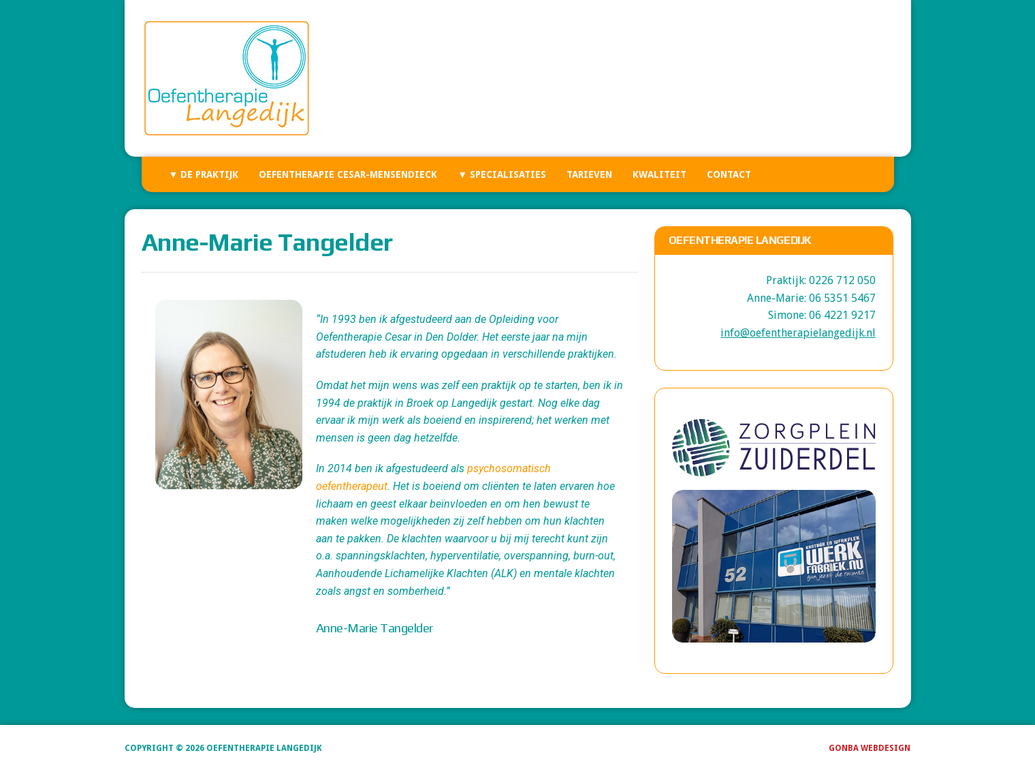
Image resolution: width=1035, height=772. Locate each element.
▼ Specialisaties (502, 174)
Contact (729, 174)
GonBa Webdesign (869, 748)
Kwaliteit (659, 174)
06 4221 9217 (842, 315)
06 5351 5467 (842, 298)
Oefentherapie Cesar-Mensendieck (348, 174)
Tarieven (589, 174)
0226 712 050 (842, 280)
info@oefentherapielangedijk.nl (798, 332)
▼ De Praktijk (204, 174)
